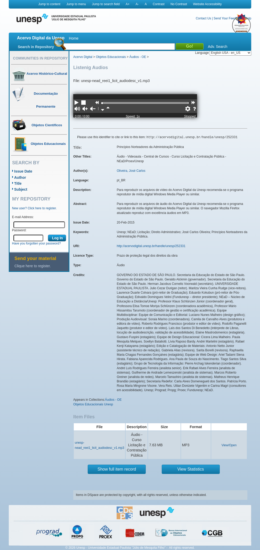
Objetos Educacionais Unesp (93, 404)
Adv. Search (217, 46)
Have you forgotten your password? (36, 243)
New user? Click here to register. (34, 208)
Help (248, 18)
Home (73, 38)
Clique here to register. (32, 266)
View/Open (229, 445)
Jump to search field (106, 4)
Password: (19, 230)
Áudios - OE (137, 57)
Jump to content (49, 4)
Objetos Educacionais (111, 57)
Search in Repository (36, 47)
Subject (20, 189)
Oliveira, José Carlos (131, 171)
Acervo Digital (82, 57)
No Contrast (178, 4)
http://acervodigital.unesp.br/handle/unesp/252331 (151, 246)
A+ (127, 4)
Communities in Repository (40, 58)
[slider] (102, 103)
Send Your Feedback (228, 18)
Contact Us (203, 18)
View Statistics (190, 469)
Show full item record (117, 469)
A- (137, 4)
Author (20, 177)
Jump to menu (76, 4)
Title (18, 183)
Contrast (158, 4)
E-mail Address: (23, 217)
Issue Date (23, 171)
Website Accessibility (207, 4)
